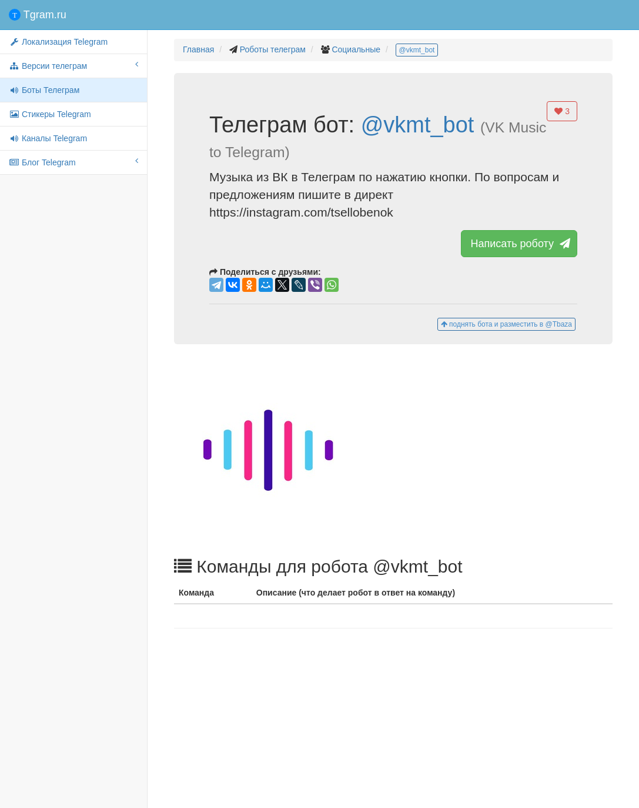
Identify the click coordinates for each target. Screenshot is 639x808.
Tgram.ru (37, 15)
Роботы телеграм (273, 49)
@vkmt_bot (417, 50)
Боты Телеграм (44, 90)
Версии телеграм (73, 65)
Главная (198, 49)
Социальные (356, 49)
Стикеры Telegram (50, 114)
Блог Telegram (73, 162)
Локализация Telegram (58, 41)
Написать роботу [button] (519, 244)
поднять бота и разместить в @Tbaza (506, 324)
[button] (393, 450)
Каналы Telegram (48, 138)
